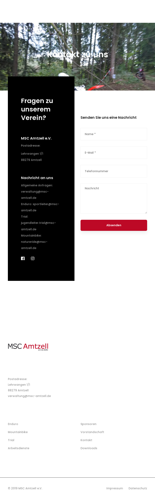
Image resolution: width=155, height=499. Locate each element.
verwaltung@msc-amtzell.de (29, 396)
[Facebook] (22, 262)
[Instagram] (32, 262)
